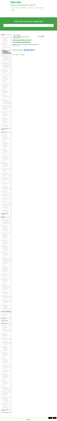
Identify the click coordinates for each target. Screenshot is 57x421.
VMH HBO (15, 2)
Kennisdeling (23, 7)
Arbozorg (22, 54)
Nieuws (17, 7)
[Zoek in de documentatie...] (28, 25)
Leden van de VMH (39, 7)
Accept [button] (50, 417)
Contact (13, 10)
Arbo (17, 54)
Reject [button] (54, 417)
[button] (41, 36)
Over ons (30, 7)
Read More (28, 419)
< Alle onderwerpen (17, 35)
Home (12, 7)
